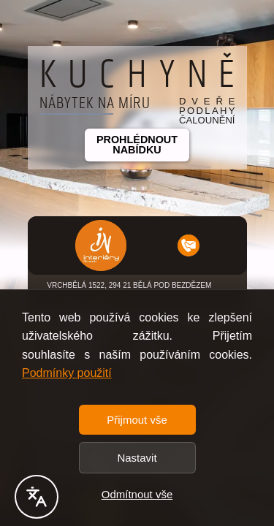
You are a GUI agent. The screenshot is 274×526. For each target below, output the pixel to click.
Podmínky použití (67, 373)
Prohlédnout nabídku (137, 145)
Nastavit (136, 457)
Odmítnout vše (137, 494)
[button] (100, 245)
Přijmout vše (137, 419)
